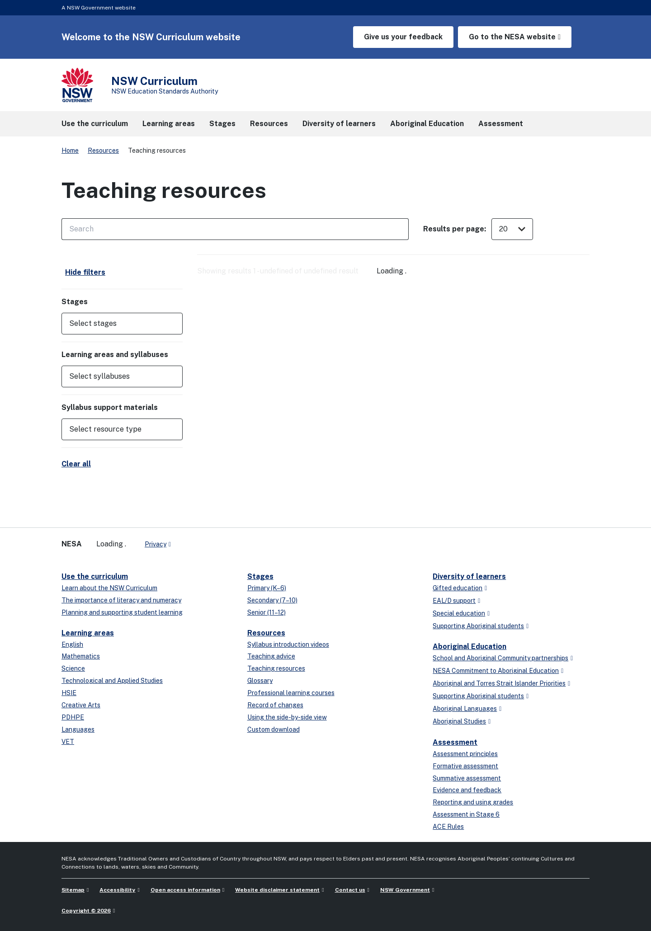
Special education (459, 613)
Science (73, 668)
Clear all (76, 464)
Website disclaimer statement (277, 890)
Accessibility (117, 890)
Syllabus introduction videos (288, 644)
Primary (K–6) (266, 588)
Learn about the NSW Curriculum (109, 588)
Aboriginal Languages (465, 708)
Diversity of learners (469, 576)
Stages (260, 576)
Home (70, 150)
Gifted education (457, 588)
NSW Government (405, 890)
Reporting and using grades (473, 802)
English (72, 644)
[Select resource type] (115, 429)
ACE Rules (448, 826)
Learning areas (87, 633)
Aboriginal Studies (459, 721)
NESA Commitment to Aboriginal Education (496, 670)
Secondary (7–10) (272, 600)
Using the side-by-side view (287, 717)
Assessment (455, 742)
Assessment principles (465, 753)
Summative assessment (467, 778)
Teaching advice (271, 656)
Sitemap (73, 890)
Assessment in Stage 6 (466, 814)
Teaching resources (276, 668)
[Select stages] (115, 323)
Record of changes (275, 705)
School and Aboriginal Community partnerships (500, 658)
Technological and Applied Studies (112, 680)
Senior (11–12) (266, 612)
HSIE (68, 692)
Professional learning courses (291, 692)
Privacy (155, 544)
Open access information (185, 890)
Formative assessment (465, 766)
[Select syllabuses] (115, 376)
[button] (122, 323)
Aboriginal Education (469, 646)
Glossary (260, 680)
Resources (103, 150)
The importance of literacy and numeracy (121, 600)
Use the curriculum (94, 576)
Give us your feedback (403, 37)
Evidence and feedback (467, 790)
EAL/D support (454, 600)
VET (67, 741)
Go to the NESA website (512, 37)
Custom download (273, 729)
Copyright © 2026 (86, 910)
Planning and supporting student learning (122, 612)
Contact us (350, 890)
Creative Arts (80, 705)
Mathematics (80, 656)
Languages (77, 729)
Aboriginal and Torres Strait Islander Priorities (499, 683)
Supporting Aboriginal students (478, 626)
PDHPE (72, 717)
